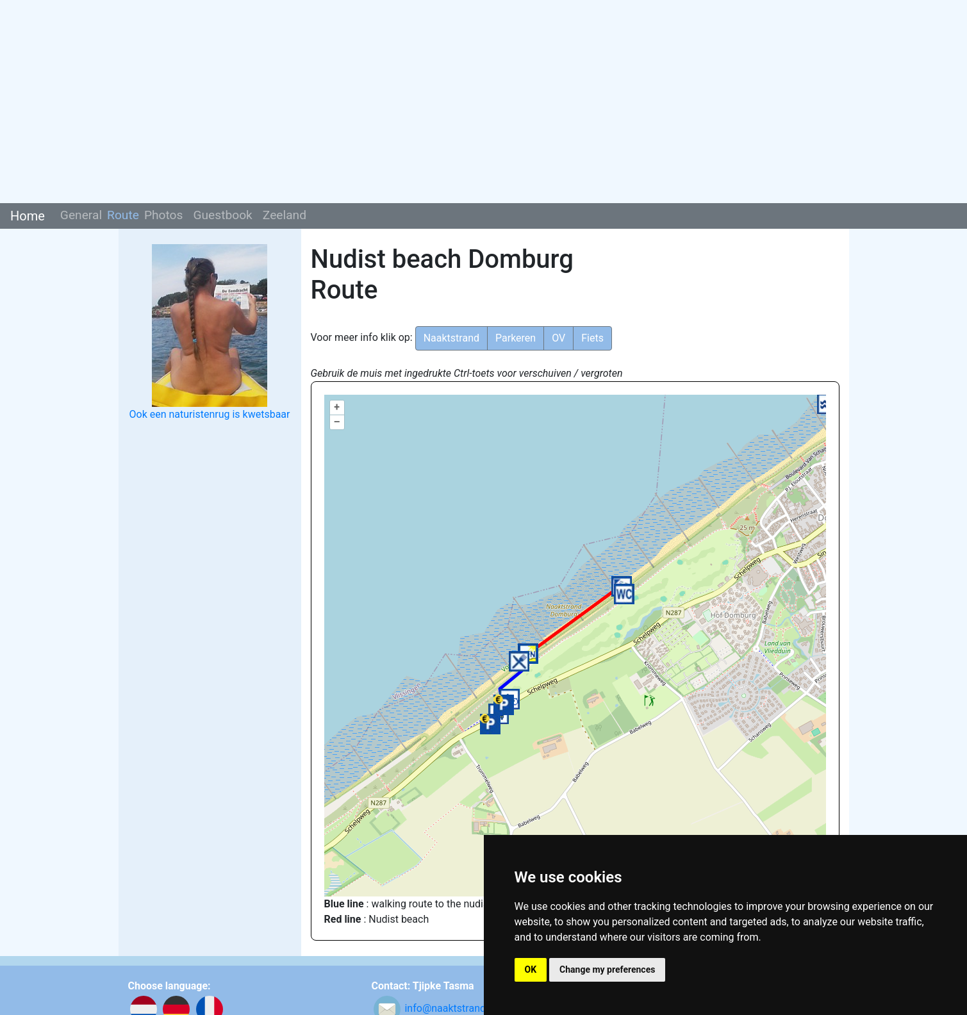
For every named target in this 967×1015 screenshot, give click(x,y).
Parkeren (515, 338)
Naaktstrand (451, 338)
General (81, 215)
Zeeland (284, 215)
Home (27, 216)
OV (558, 338)
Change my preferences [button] (607, 969)
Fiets (592, 338)
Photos (163, 215)
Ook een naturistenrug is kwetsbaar (209, 414)
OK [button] (531, 969)
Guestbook (222, 215)
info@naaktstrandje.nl (454, 1008)
